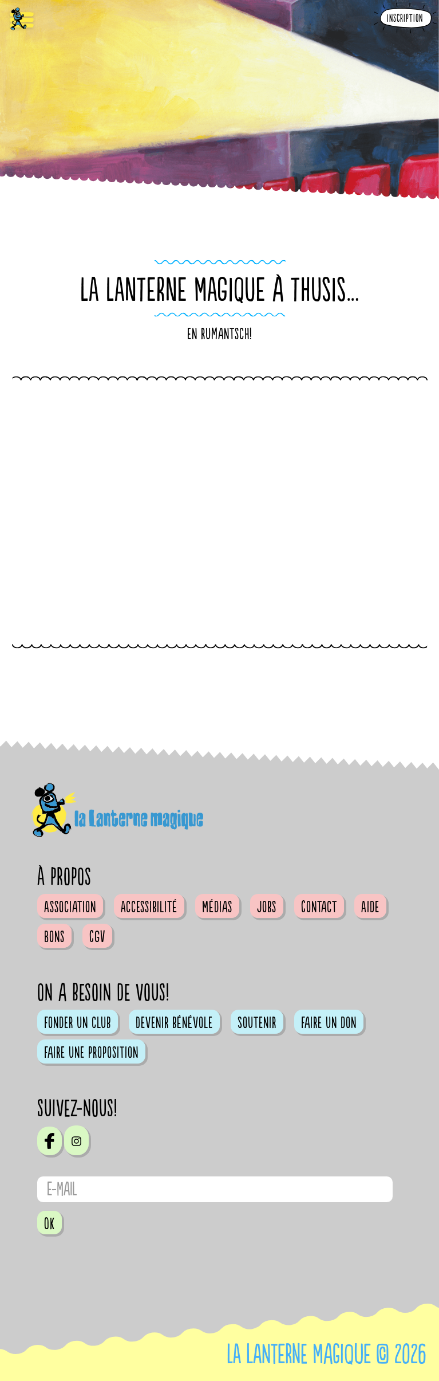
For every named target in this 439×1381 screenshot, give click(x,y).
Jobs (266, 907)
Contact (319, 907)
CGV (97, 937)
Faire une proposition (91, 1052)
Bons (54, 937)
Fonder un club (77, 1023)
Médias (217, 907)
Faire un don (329, 1023)
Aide (370, 907)
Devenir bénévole (174, 1023)
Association (70, 907)
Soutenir (257, 1023)
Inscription (405, 19)
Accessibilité (149, 907)
